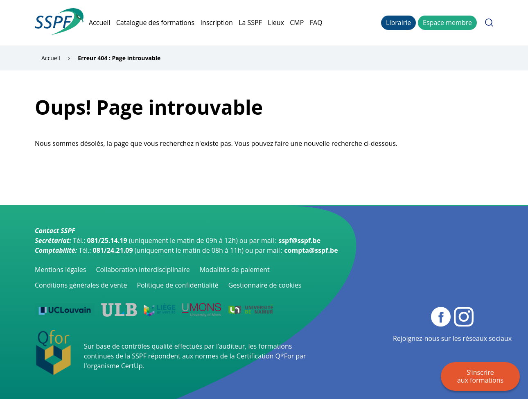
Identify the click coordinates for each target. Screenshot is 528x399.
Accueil (99, 22)
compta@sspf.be (311, 250)
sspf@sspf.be (299, 240)
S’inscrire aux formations (480, 376)
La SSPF (250, 22)
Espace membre (447, 22)
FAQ (316, 22)
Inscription (217, 22)
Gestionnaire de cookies (265, 285)
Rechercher (489, 22)
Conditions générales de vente (81, 285)
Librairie (398, 22)
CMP (297, 22)
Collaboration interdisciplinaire (143, 269)
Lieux (276, 22)
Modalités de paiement (235, 269)
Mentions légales (60, 269)
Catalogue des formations (155, 22)
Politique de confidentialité (177, 285)
